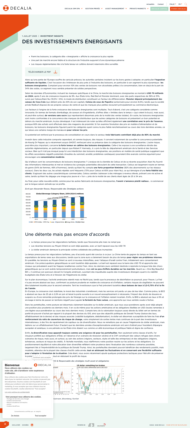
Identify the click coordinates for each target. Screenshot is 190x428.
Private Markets (138, 8)
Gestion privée (92, 8)
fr (179, 4)
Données (25, 425)
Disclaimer (16, 425)
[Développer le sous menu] (82, 8)
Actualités (150, 4)
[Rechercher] (186, 4)
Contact (161, 4)
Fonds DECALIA (178, 9)
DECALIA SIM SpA (72, 8)
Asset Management (114, 8)
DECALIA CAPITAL (159, 9)
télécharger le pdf (39, 72)
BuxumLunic (182, 425)
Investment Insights (51, 36)
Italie (172, 4)
